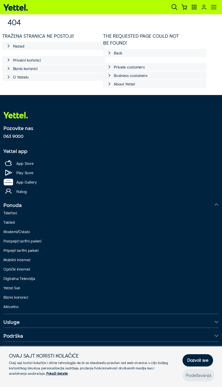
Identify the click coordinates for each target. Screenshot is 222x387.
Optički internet (16, 269)
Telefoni (10, 212)
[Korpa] (184, 7)
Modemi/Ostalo (16, 231)
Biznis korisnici (15, 297)
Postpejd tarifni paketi (22, 240)
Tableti (9, 222)
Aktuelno (11, 306)
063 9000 (13, 136)
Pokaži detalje (57, 373)
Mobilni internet (17, 259)
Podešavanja (198, 375)
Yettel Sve (11, 287)
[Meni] (214, 7)
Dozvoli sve (198, 360)
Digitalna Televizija (19, 278)
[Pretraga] (174, 7)
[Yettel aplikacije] (194, 7)
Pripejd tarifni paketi (21, 250)
